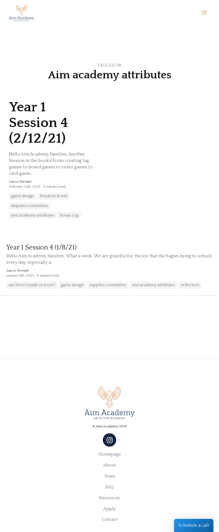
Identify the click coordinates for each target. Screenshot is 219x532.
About (109, 465)
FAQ (109, 486)
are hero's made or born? (32, 285)
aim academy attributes (32, 215)
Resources (109, 497)
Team (109, 476)
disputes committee (29, 206)
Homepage (110, 454)
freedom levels (53, 196)
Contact (110, 519)
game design (22, 196)
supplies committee (107, 285)
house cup (69, 215)
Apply (109, 508)
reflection (190, 285)
